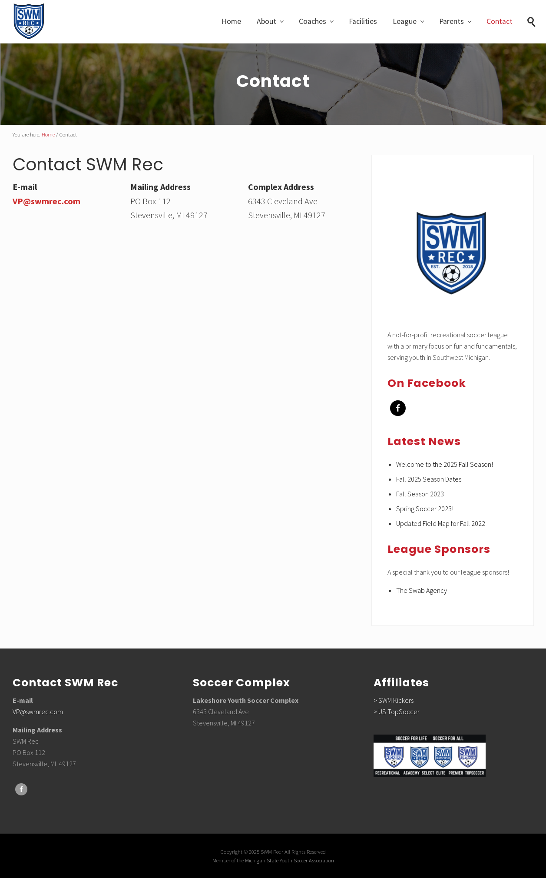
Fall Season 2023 (420, 493)
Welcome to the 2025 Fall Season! (444, 464)
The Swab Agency (421, 590)
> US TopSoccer (397, 711)
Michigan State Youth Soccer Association (289, 860)
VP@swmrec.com (46, 201)
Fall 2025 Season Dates (428, 479)
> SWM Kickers (394, 700)
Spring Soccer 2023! (424, 508)
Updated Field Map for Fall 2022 (440, 523)
